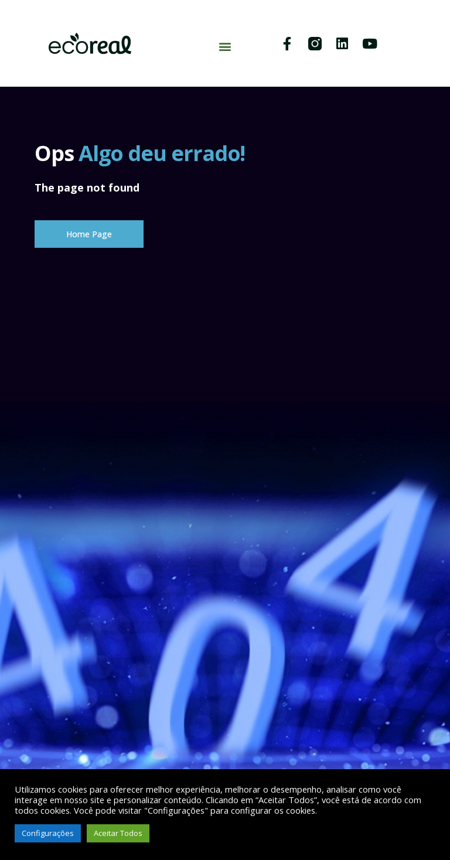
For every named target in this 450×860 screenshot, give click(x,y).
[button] (224, 46)
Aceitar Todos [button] (118, 833)
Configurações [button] (48, 833)
